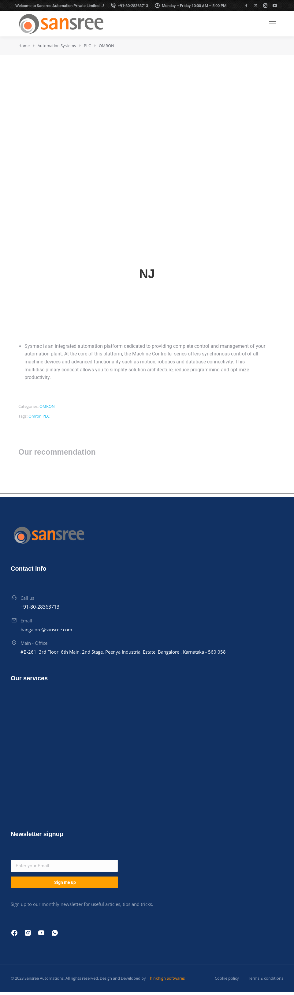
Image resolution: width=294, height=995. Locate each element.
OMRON (47, 406)
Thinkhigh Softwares (166, 978)
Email (26, 621)
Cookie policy (227, 978)
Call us (27, 598)
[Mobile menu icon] (272, 24)
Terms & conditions (265, 978)
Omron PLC (39, 416)
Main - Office (33, 643)
